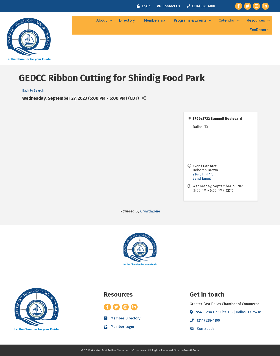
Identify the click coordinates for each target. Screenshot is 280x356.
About (101, 20)
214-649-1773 (203, 174)
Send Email (202, 178)
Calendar (227, 20)
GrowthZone (150, 211)
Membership (154, 20)
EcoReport (259, 30)
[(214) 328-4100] (199, 6)
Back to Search (33, 90)
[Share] (144, 98)
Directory (127, 20)
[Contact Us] (167, 6)
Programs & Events (190, 20)
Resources (256, 20)
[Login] (142, 6)
